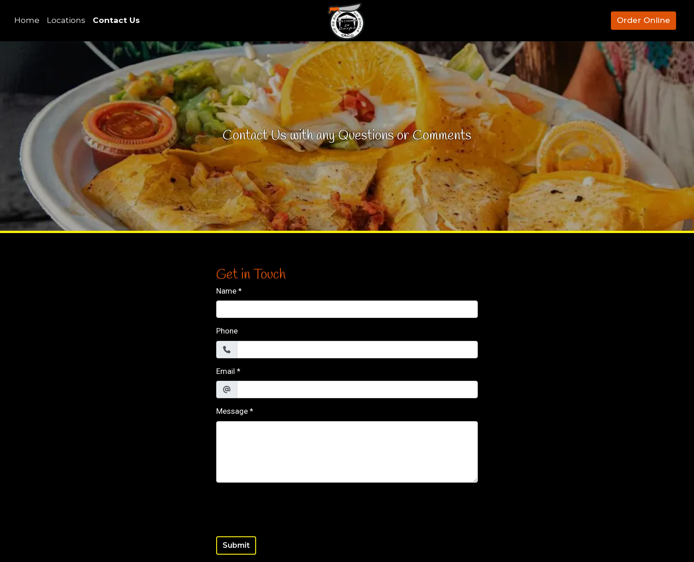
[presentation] (286, 508)
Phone (227, 330)
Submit (236, 545)
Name (226, 290)
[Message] (347, 452)
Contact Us (116, 20)
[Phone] (357, 349)
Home (26, 20)
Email (225, 371)
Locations (66, 20)
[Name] (347, 309)
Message (232, 411)
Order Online (643, 20)
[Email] (357, 389)
